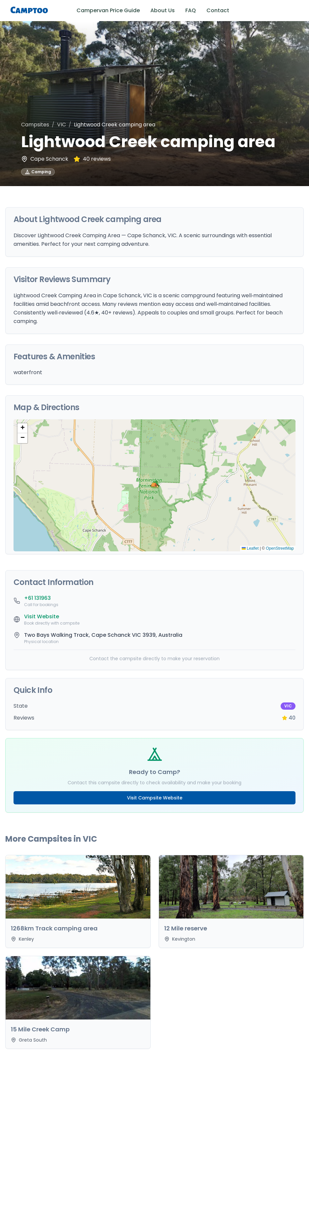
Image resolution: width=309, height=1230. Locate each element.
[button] (154, 485)
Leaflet (250, 548)
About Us (162, 10)
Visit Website (41, 616)
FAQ (190, 10)
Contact (217, 10)
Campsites (35, 124)
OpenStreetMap (280, 548)
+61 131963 (37, 598)
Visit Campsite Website (154, 797)
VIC (61, 124)
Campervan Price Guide (108, 10)
